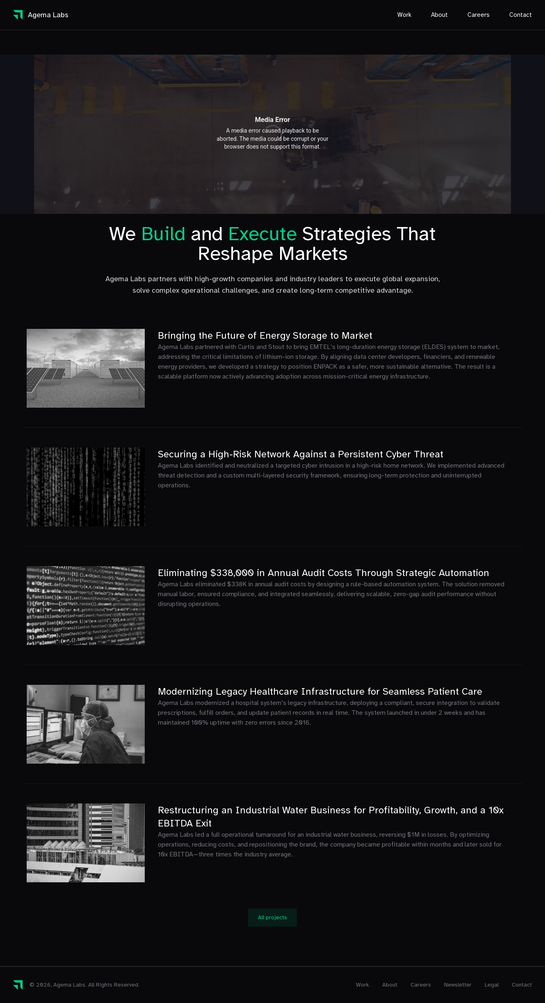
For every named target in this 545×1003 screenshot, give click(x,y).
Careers (478, 14)
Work (404, 14)
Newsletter (458, 984)
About (439, 14)
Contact (520, 14)
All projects (272, 917)
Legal (492, 984)
